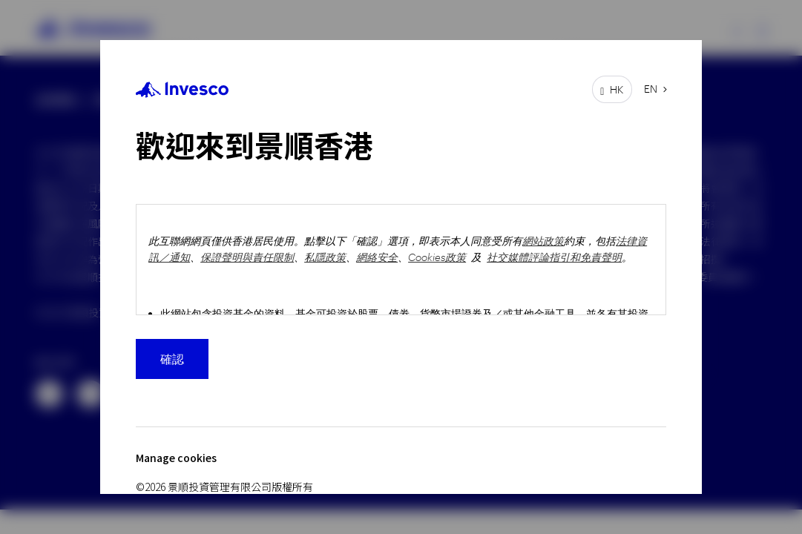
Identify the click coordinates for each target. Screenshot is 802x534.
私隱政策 (325, 257)
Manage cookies (176, 458)
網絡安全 (377, 257)
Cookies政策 (437, 257)
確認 (172, 359)
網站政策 (543, 240)
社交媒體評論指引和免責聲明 (554, 257)
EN (650, 88)
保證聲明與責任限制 (247, 257)
